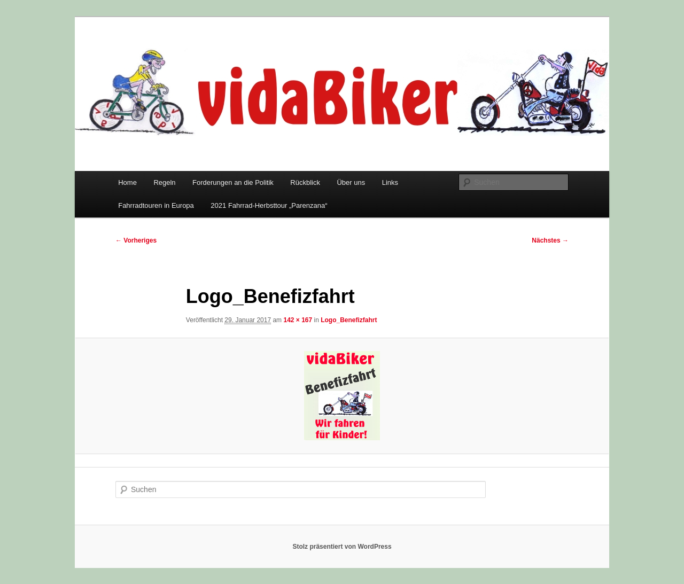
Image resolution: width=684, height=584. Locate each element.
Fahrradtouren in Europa (156, 205)
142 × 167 (297, 320)
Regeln (164, 182)
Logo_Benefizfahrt (349, 320)
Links (390, 182)
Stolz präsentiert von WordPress (341, 546)
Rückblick (305, 182)
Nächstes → (550, 240)
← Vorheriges (136, 240)
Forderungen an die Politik (233, 182)
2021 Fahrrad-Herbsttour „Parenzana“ (269, 205)
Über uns (351, 182)
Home (127, 182)
